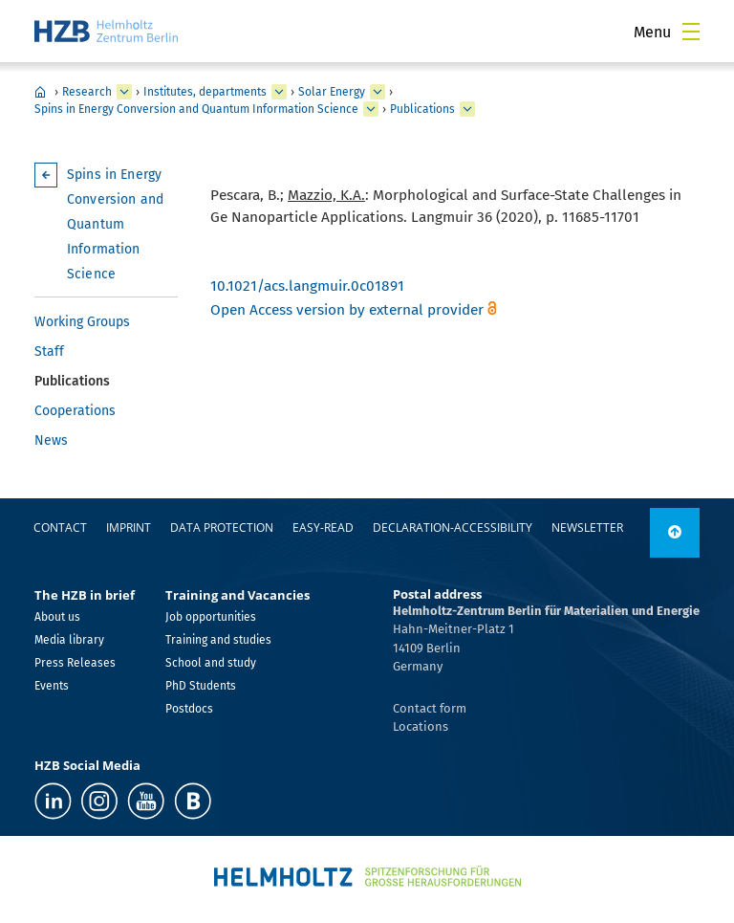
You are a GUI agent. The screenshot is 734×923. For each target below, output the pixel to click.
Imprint (128, 527)
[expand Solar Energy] (377, 91)
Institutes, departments (205, 92)
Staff (49, 351)
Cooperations (75, 411)
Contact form (429, 708)
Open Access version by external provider (347, 310)
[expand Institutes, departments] (279, 91)
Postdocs (189, 708)
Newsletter (587, 527)
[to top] (675, 533)
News (51, 440)
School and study (210, 663)
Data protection (221, 527)
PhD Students (200, 685)
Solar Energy (331, 92)
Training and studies (218, 640)
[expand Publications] (467, 109)
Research (87, 92)
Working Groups (82, 322)
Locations (420, 726)
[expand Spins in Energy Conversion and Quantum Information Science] (370, 109)
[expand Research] (124, 91)
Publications (422, 109)
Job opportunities (210, 617)
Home (40, 91)
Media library (69, 640)
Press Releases (75, 663)
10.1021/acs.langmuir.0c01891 (307, 286)
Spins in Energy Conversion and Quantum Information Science (196, 109)
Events (51, 685)
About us (57, 617)
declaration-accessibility (452, 527)
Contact (60, 527)
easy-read (323, 527)
